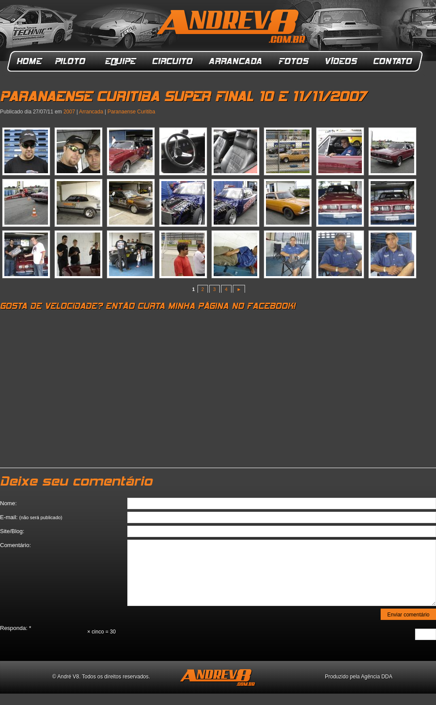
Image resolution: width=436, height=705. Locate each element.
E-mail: (31, 517)
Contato (393, 61)
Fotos (293, 61)
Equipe (120, 61)
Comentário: (15, 545)
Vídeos (341, 61)
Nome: (8, 503)
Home (29, 61)
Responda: (15, 628)
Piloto (72, 61)
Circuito (172, 61)
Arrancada (235, 61)
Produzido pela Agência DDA (358, 677)
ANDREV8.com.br (233, 28)
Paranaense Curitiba (131, 112)
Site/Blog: (12, 531)
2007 (69, 112)
